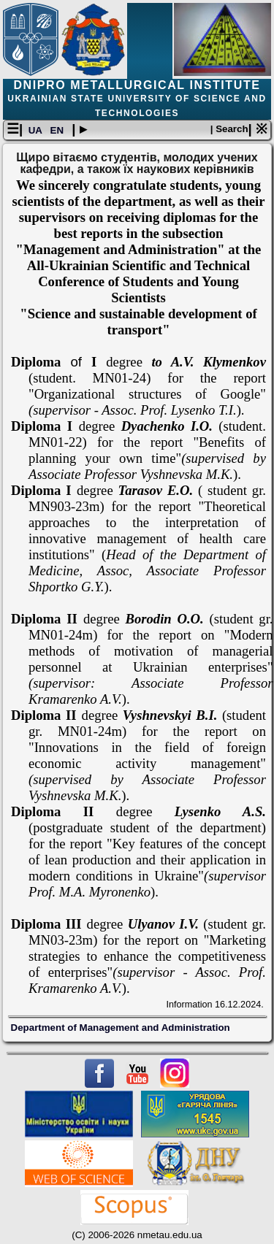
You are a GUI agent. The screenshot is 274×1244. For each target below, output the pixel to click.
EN (58, 130)
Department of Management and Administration (120, 1027)
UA (36, 130)
